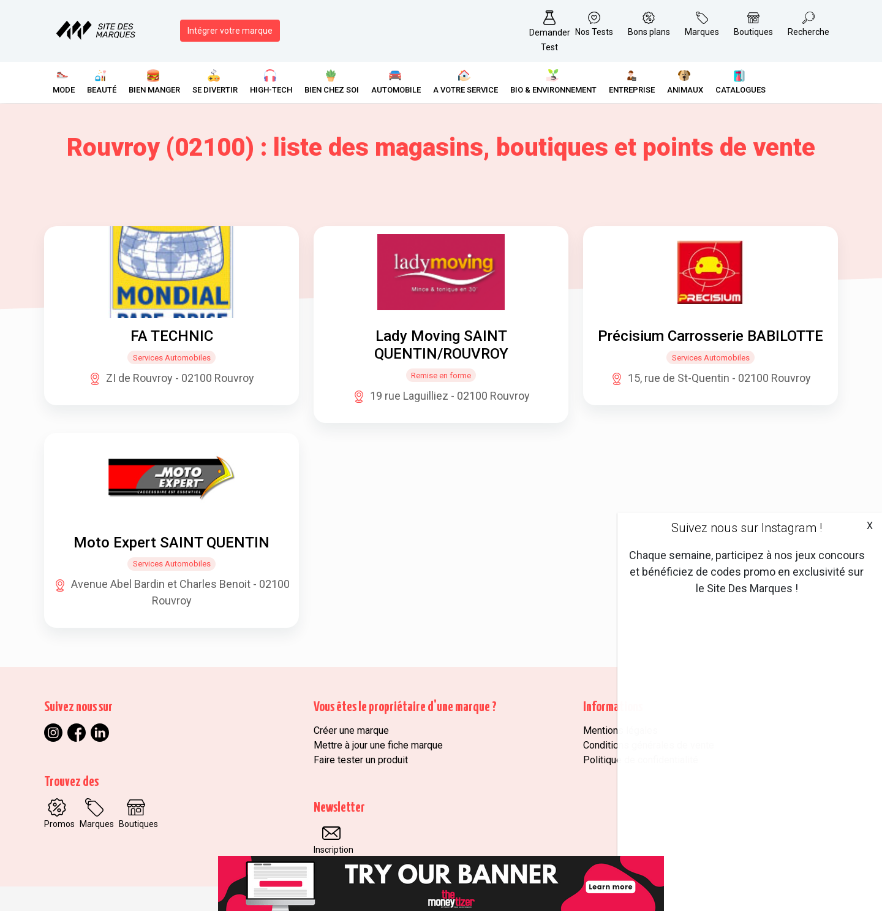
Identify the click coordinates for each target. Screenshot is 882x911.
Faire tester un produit (361, 760)
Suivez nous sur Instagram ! (746, 527)
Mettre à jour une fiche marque (378, 745)
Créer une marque (351, 730)
